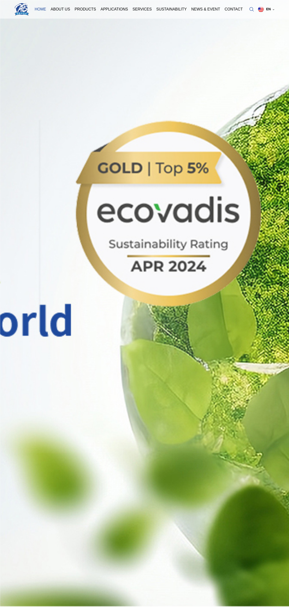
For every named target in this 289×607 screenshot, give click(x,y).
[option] (144, 303)
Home (40, 9)
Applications (114, 9)
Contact (234, 9)
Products (85, 9)
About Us (60, 9)
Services (142, 9)
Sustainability (171, 9)
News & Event (205, 9)
